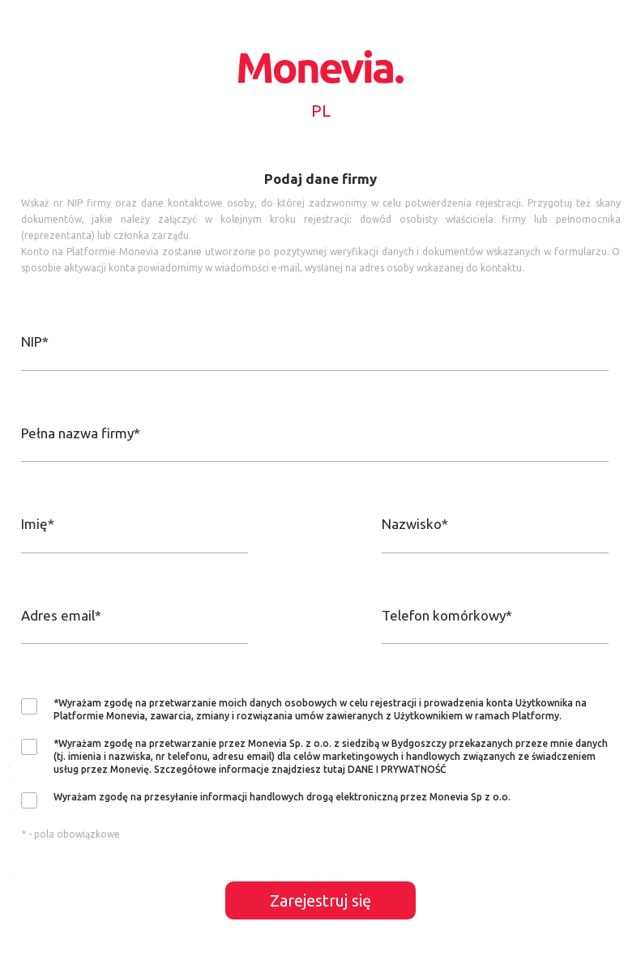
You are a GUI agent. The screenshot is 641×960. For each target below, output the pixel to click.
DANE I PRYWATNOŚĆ (397, 769)
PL (321, 110)
